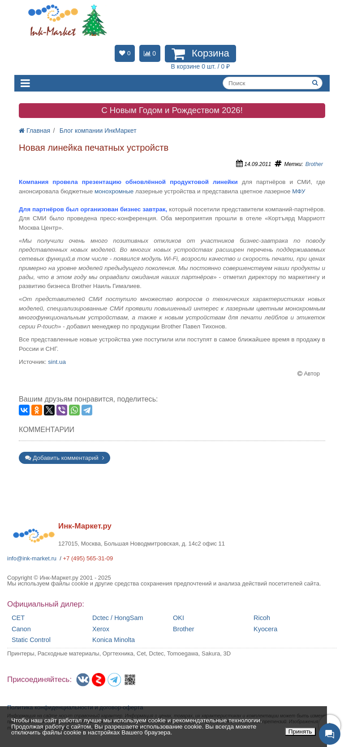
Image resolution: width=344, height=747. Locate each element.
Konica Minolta (113, 640)
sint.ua (57, 361)
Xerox (100, 629)
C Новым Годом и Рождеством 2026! (172, 110)
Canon (21, 629)
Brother (314, 164)
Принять (300, 731)
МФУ (298, 191)
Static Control (31, 640)
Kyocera (265, 629)
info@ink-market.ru (31, 558)
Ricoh (262, 618)
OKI (178, 618)
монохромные (114, 191)
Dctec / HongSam (117, 618)
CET (18, 618)
